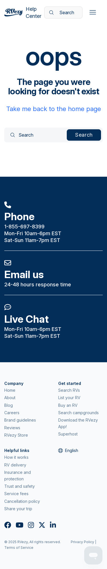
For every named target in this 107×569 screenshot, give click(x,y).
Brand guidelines (20, 420)
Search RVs (69, 390)
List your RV (69, 397)
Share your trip (18, 508)
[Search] (63, 12)
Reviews (12, 427)
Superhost (68, 434)
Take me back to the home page (53, 108)
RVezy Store (16, 435)
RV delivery (15, 464)
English (68, 450)
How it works (16, 457)
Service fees (16, 493)
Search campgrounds (78, 412)
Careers (11, 412)
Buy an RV (68, 405)
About (9, 397)
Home (9, 390)
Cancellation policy (22, 501)
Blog (8, 405)
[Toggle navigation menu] (92, 12)
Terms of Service (18, 547)
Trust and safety (19, 486)
